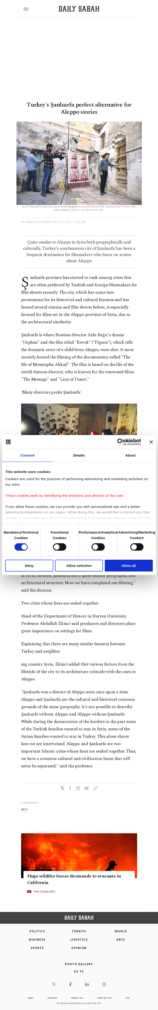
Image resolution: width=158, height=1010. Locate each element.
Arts (120, 940)
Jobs (31, 998)
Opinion (79, 948)
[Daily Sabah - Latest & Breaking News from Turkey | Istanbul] (79, 9)
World (121, 931)
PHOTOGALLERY (44, 891)
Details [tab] (79, 455)
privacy (52, 998)
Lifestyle (79, 940)
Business (37, 940)
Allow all (129, 566)
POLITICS (37, 931)
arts (24, 809)
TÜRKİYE (79, 931)
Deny (29, 566)
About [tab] (130, 455)
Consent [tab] (27, 455)
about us (77, 998)
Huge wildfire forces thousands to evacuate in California (74, 879)
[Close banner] (151, 441)
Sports (37, 948)
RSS (128, 998)
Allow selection (79, 566)
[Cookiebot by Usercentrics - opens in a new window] (120, 441)
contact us (104, 998)
